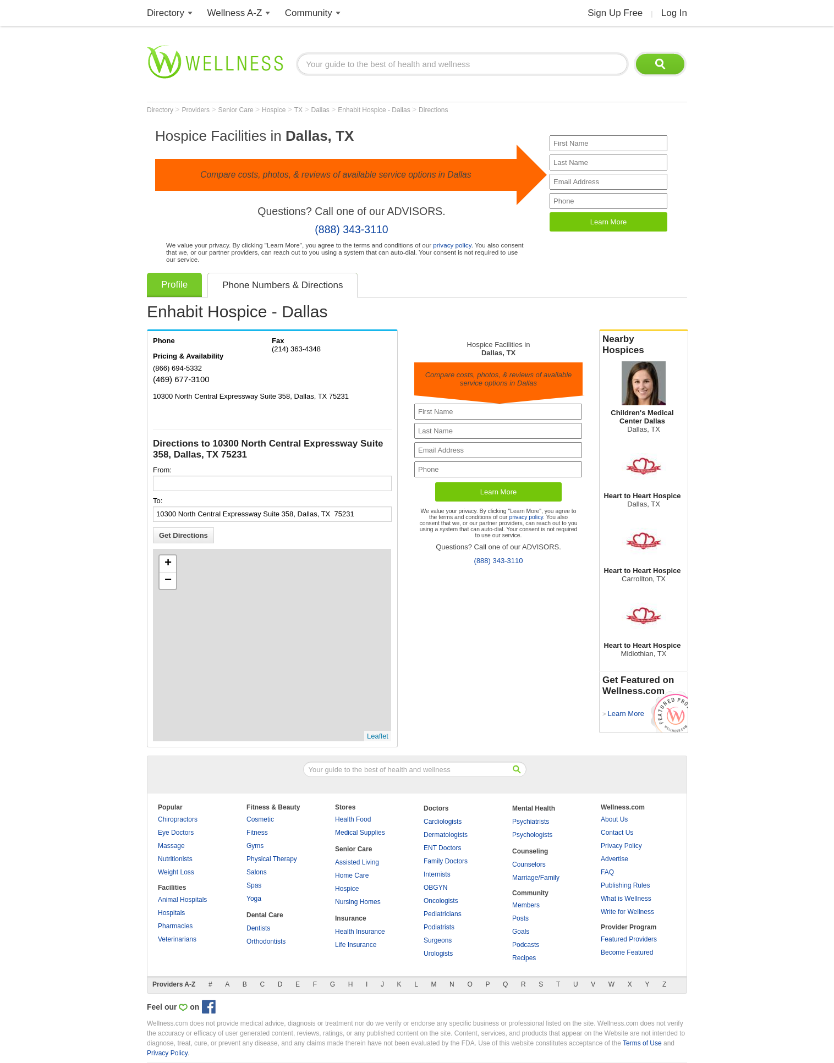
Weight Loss (176, 872)
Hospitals (171, 913)
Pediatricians (443, 914)
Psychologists (532, 835)
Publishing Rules (625, 885)
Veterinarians (177, 939)
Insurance (350, 918)
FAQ (607, 872)
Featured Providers (629, 939)
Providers (196, 110)
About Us (614, 819)
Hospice (275, 110)
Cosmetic (260, 819)
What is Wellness (626, 898)
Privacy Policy (621, 846)
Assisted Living (357, 862)
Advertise (614, 859)
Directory (165, 13)
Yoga (253, 898)
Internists (437, 874)
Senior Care (236, 110)
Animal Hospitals (182, 900)
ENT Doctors (442, 848)
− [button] (168, 580)
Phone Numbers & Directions (282, 285)
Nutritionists (175, 859)
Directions (433, 110)
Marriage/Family (535, 878)
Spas (253, 885)
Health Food (353, 819)
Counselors (529, 864)
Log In (674, 13)
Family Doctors (446, 861)
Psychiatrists (530, 821)
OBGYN (435, 887)
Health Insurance (360, 931)
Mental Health (533, 808)
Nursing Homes (358, 902)
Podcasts (525, 945)
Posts (520, 918)
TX (299, 110)
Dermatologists (446, 835)
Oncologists (441, 901)
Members (526, 905)
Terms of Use (642, 1043)
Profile (174, 284)
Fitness (257, 832)
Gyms (255, 846)
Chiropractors (177, 819)
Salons (256, 872)
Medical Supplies (360, 832)
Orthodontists (266, 941)
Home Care (352, 875)
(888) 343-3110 (351, 229)
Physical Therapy (271, 859)
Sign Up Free (615, 13)
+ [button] (168, 563)
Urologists (438, 953)
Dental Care (264, 915)
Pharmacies (175, 926)
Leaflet (377, 736)
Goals (520, 931)
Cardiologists (443, 821)
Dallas (321, 110)
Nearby (643, 345)
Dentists (258, 928)
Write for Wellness (627, 912)
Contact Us (617, 832)
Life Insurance (355, 945)
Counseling (530, 851)
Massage (171, 846)
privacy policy (452, 245)
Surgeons (438, 940)
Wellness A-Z (234, 13)
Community (308, 13)
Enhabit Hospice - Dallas (375, 110)
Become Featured (627, 952)
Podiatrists (439, 927)
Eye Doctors (176, 832)
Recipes (524, 958)
